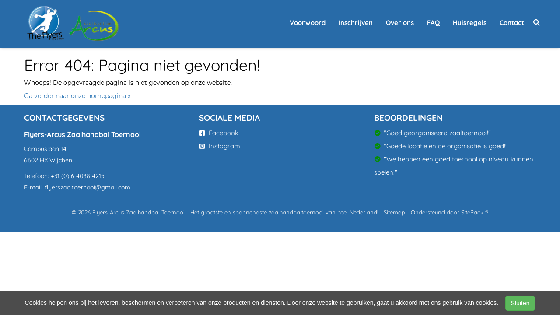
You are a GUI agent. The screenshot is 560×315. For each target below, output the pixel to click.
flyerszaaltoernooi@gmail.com (87, 187)
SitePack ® (474, 212)
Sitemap (394, 212)
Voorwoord (308, 22)
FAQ (433, 22)
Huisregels (469, 22)
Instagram (220, 146)
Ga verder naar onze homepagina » (77, 96)
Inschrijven (356, 22)
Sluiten (520, 303)
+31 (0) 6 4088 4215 (78, 176)
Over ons (400, 22)
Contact (512, 22)
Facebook (219, 133)
